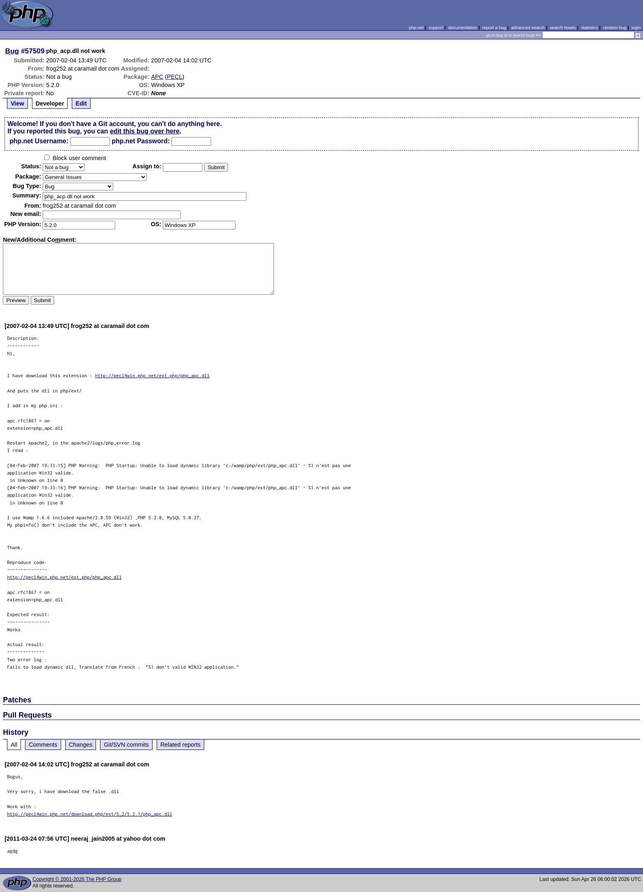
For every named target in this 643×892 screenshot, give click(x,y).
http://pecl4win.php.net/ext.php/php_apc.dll (152, 375)
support (436, 27)
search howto (563, 27)
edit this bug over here (145, 131)
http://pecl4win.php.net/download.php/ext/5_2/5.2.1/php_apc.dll (89, 813)
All (14, 744)
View (17, 103)
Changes (81, 744)
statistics (589, 27)
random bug (615, 27)
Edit (81, 103)
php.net (416, 27)
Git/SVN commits (126, 744)
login (636, 27)
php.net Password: (141, 141)
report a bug (494, 27)
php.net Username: (38, 141)
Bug (12, 51)
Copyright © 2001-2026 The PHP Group (76, 879)
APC (157, 76)
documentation (462, 27)
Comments (43, 744)
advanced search (528, 27)
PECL (174, 76)
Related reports (180, 744)
